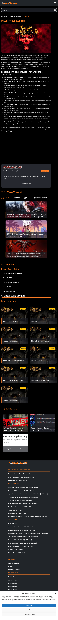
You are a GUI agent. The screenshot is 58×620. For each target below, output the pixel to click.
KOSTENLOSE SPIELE (41, 198)
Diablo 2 (18, 16)
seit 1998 (44, 171)
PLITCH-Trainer (12, 523)
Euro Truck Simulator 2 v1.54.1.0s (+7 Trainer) (21, 507)
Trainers (26, 16)
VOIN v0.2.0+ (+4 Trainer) (15, 510)
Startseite (4, 16)
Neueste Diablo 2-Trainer (10, 269)
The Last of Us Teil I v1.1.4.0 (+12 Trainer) (20, 500)
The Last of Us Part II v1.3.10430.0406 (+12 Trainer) (23, 497)
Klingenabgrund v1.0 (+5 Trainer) (17, 513)
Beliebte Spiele (12, 576)
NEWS (6, 198)
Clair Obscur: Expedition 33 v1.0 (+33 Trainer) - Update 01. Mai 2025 (27, 516)
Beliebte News (12, 589)
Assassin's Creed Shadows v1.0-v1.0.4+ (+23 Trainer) (23, 487)
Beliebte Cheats (12, 586)
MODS (27, 198)
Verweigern (29, 610)
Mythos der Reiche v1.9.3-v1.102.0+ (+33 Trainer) (22, 503)
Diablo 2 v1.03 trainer (10, 287)
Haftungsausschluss (14, 569)
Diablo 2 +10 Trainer (9, 278)
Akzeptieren (29, 605)
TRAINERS (16, 198)
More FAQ (29, 456)
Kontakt (10, 566)
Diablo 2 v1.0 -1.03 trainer (11, 282)
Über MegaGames (13, 563)
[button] (55, 593)
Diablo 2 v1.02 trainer (10, 291)
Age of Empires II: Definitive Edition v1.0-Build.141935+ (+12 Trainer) (28, 494)
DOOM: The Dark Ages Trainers (17, 480)
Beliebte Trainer (13, 580)
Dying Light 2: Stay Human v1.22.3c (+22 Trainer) (22, 490)
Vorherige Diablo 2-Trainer (13, 296)
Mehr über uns (26, 183)
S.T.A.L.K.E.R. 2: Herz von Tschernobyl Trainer (21, 477)
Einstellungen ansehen (29, 614)
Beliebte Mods (12, 583)
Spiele (11, 16)
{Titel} (28, 618)
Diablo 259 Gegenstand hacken (12, 273)
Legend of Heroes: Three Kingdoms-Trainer (20, 474)
